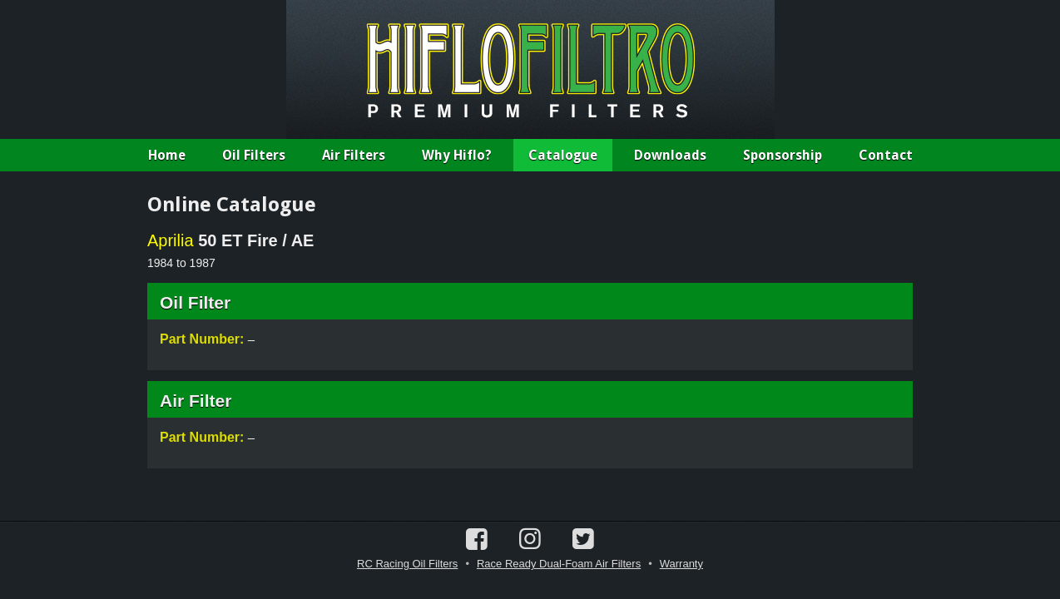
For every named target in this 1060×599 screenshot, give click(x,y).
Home (167, 155)
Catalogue (562, 155)
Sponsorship (782, 155)
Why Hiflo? (457, 155)
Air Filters (353, 155)
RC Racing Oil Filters (407, 563)
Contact (886, 155)
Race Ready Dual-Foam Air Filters (559, 563)
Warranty (681, 563)
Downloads (670, 155)
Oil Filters (253, 155)
